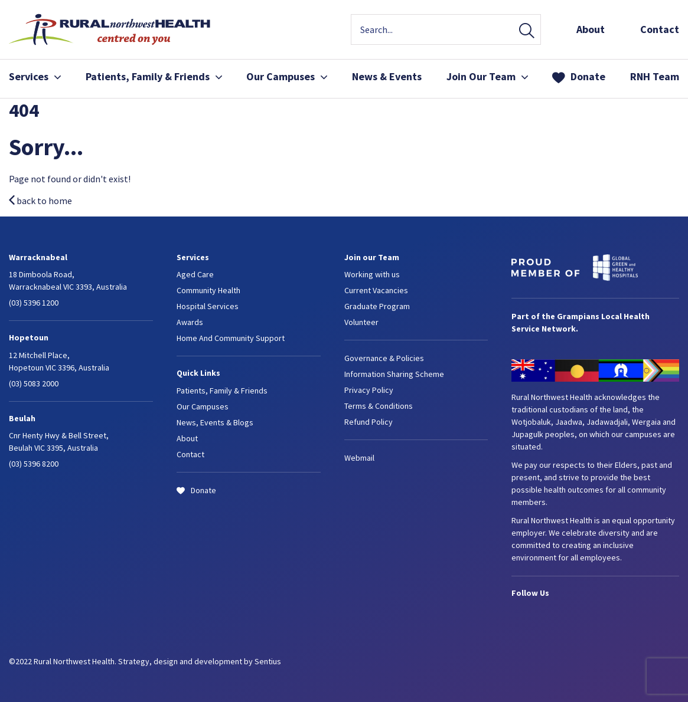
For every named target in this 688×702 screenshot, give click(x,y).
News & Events (387, 76)
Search (526, 31)
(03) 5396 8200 (33, 463)
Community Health (208, 290)
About (590, 29)
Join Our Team (487, 76)
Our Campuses (286, 76)
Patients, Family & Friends (154, 76)
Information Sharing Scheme (394, 374)
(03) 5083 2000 (33, 383)
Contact (659, 29)
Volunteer (361, 322)
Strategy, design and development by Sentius (199, 661)
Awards (190, 322)
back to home (40, 200)
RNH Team (654, 76)
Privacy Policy (368, 390)
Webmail (359, 457)
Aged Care (195, 274)
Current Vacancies (376, 290)
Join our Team (371, 257)
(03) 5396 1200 (33, 302)
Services (35, 76)
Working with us (372, 274)
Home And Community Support (231, 338)
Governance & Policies (384, 358)
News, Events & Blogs (215, 422)
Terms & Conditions (378, 406)
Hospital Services (208, 306)
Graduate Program (377, 306)
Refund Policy (368, 421)
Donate (587, 76)
